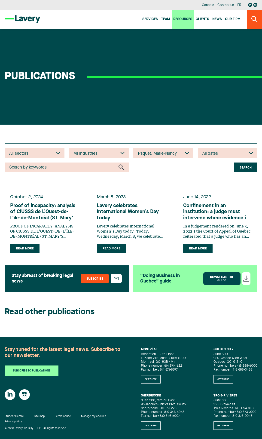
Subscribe (94, 278)
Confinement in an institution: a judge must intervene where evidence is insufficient (215, 212)
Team (165, 19)
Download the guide (222, 279)
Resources (182, 19)
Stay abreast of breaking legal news (42, 278)
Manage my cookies (93, 416)
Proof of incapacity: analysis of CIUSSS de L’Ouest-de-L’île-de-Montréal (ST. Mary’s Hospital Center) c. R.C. (42, 212)
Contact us (225, 5)
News (217, 19)
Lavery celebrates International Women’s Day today (128, 212)
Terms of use (63, 416)
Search (246, 167)
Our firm (233, 19)
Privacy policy (13, 421)
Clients (202, 19)
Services (150, 19)
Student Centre (14, 416)
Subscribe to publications (31, 370)
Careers (208, 5)
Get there (151, 379)
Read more (25, 248)
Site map (39, 416)
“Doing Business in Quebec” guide (160, 278)
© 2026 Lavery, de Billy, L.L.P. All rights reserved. (36, 428)
